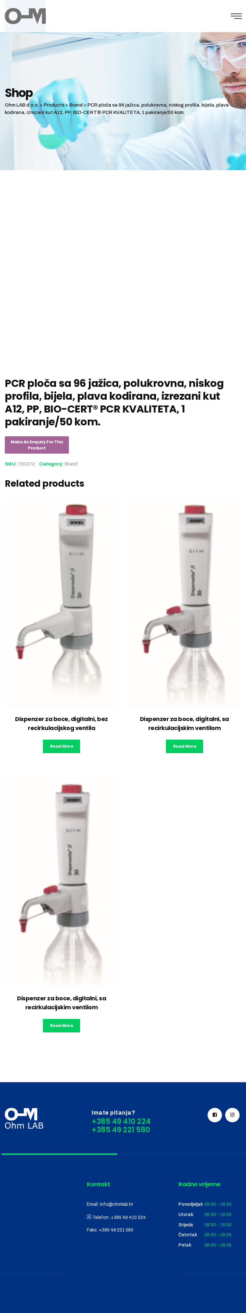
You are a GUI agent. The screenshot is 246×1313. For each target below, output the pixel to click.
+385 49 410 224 (128, 1217)
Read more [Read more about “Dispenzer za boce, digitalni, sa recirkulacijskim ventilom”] (184, 746)
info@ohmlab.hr (116, 1204)
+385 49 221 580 (116, 1230)
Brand (71, 463)
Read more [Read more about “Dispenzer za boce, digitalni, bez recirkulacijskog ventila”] (61, 746)
